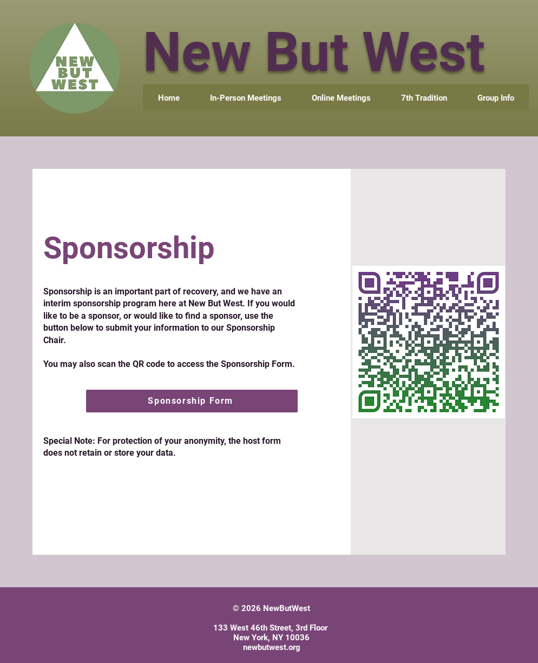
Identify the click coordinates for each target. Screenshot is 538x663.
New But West (314, 52)
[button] (495, 97)
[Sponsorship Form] (192, 401)
